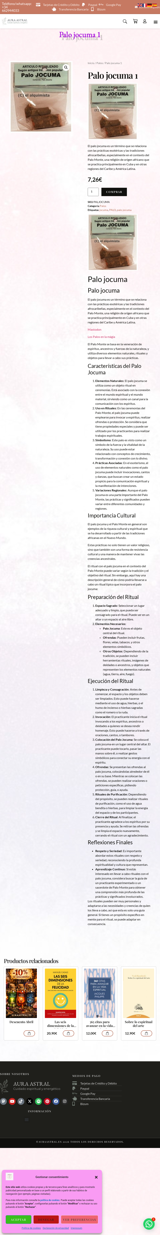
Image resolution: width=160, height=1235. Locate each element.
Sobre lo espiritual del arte (138, 1024)
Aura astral (31, 1084)
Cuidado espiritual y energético (36, 1089)
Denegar (46, 1220)
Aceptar (18, 1220)
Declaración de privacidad (56, 1228)
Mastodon (94, 330)
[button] (96, 1177)
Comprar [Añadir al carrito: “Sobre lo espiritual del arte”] (146, 1034)
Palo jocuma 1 (80, 35)
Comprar (114, 192)
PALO (112, 210)
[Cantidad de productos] (93, 192)
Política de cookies (31, 1228)
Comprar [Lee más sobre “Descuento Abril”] (29, 1034)
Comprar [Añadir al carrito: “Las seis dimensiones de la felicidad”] (68, 1034)
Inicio (91, 63)
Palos (99, 63)
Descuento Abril (21, 1022)
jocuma (103, 210)
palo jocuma (124, 210)
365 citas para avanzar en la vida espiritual (99, 1024)
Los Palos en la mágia (101, 337)
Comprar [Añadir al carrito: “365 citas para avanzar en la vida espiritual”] (107, 1034)
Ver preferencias (79, 1220)
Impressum (76, 1228)
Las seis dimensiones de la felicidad (60, 1024)
